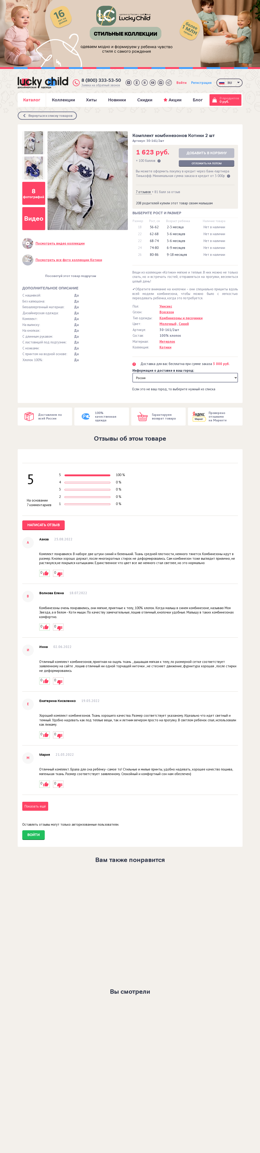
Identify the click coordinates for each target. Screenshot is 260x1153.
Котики (165, 347)
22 (140, 234)
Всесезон (166, 312)
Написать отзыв (43, 525)
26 (140, 254)
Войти (181, 82)
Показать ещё (35, 806)
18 (140, 227)
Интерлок (167, 341)
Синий (184, 324)
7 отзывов (144, 192)
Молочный (167, 324)
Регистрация (201, 82)
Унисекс (165, 306)
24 (140, 247)
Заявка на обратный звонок (100, 85)
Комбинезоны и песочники (181, 318)
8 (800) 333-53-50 (101, 80)
